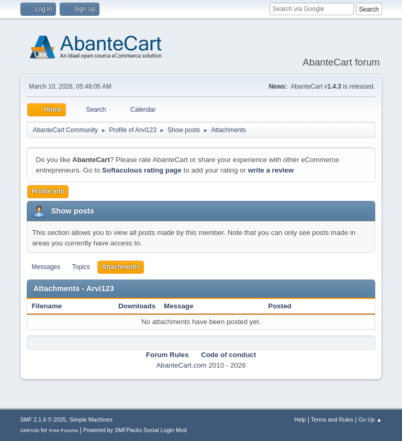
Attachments (121, 267)
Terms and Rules (332, 419)
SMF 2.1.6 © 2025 (43, 419)
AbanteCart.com (181, 365)
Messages (45, 267)
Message (178, 306)
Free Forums (64, 430)
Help (300, 419)
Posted (279, 306)
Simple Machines (91, 419)
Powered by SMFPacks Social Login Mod (135, 430)
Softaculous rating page (142, 170)
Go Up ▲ (370, 419)
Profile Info (47, 191)
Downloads (136, 306)
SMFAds (29, 430)
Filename (52, 306)
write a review (271, 170)
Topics (81, 267)
